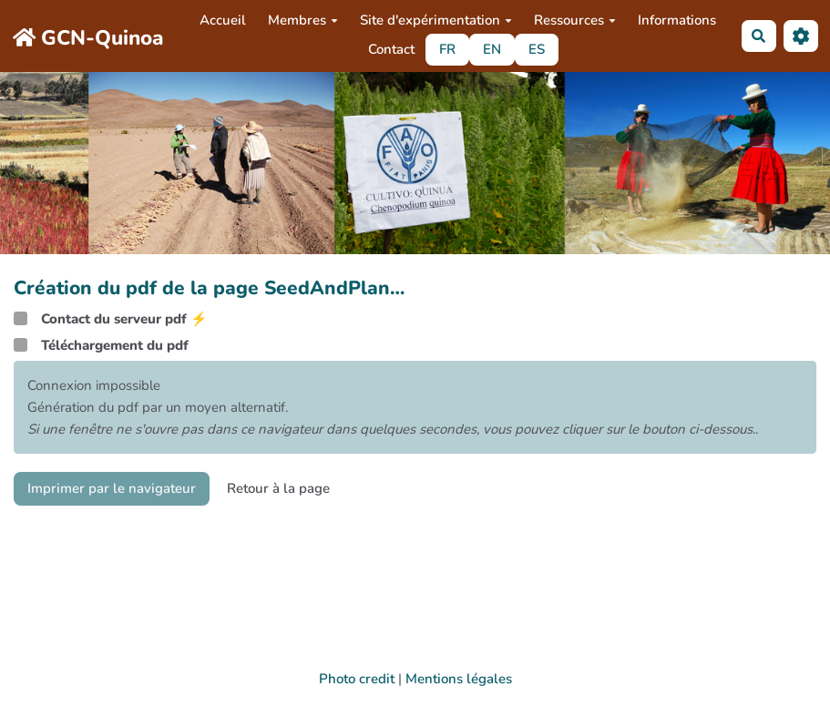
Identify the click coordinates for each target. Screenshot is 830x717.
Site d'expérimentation (436, 20)
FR (447, 49)
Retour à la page (278, 488)
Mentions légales (458, 679)
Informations (677, 20)
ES (536, 49)
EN (492, 49)
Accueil (223, 20)
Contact (391, 49)
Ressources (575, 20)
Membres (303, 20)
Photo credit (357, 679)
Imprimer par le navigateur (111, 488)
